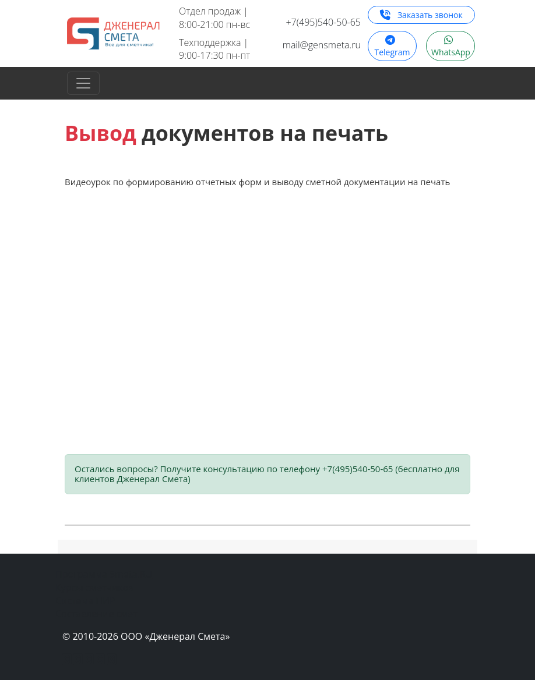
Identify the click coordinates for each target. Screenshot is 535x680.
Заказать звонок (421, 14)
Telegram (392, 49)
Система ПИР (85, 600)
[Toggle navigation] (83, 83)
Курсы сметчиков (94, 587)
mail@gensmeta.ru (322, 44)
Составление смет (96, 613)
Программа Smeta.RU (103, 574)
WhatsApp (450, 49)
